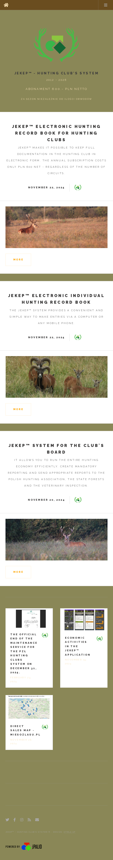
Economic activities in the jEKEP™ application (78, 646)
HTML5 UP (69, 832)
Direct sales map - (25, 730)
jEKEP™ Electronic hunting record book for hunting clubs (56, 133)
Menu (105, 5)
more (18, 259)
